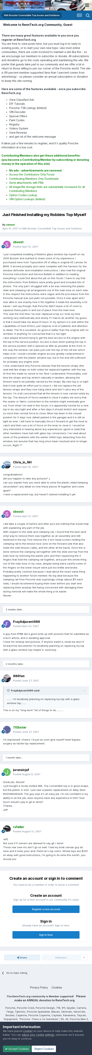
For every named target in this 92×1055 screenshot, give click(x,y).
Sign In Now (46, 934)
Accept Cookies (17, 1048)
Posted (25, 246)
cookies (28, 1030)
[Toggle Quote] (8, 690)
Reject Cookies (44, 1048)
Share (22, 957)
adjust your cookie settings (38, 1034)
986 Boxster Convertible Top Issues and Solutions (52, 228)
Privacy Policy (39, 987)
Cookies (57, 987)
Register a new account (46, 909)
